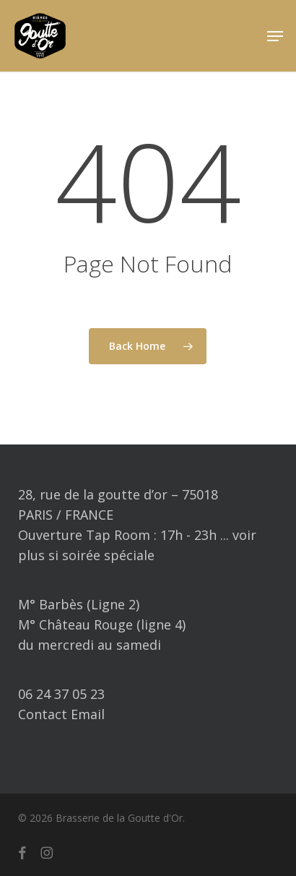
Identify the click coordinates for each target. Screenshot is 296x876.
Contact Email (61, 714)
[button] (275, 36)
